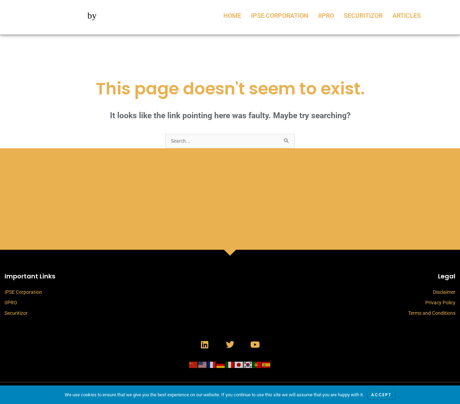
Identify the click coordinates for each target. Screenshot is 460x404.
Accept (381, 395)
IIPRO (326, 15)
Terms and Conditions (431, 314)
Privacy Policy (440, 303)
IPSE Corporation (279, 15)
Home (232, 15)
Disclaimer (444, 293)
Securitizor (363, 15)
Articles (406, 15)
